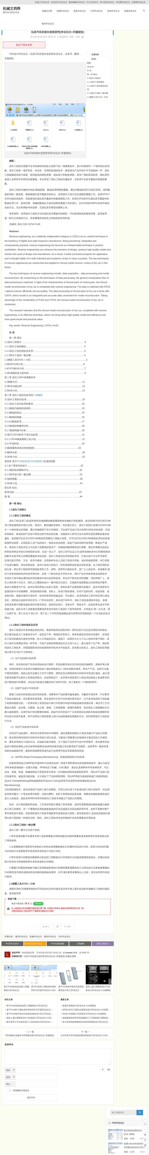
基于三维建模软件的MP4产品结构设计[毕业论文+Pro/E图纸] (133, 392)
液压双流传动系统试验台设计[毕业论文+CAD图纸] (134, 551)
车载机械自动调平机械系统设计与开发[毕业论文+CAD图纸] (134, 485)
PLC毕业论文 (92, 2)
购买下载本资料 (24, 45)
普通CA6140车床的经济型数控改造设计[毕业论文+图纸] (134, 62)
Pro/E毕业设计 (11, 974)
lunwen (69, 983)
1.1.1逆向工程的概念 (86, 82)
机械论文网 (47, 11)
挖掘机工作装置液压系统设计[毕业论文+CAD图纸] (134, 511)
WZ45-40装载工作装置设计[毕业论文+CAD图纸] (79, 1043)
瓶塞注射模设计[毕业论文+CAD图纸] (74, 1034)
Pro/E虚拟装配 (53, 974)
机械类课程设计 (117, 597)
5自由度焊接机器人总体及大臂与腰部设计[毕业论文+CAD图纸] (134, 155)
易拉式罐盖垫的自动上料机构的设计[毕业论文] (134, 75)
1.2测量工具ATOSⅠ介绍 (88, 97)
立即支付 (38, 934)
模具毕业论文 (79, 11)
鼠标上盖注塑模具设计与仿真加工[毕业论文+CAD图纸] (90, 1019)
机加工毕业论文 (42, 2)
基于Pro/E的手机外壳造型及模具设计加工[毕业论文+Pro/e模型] (65, 1019)
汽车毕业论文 (96, 11)
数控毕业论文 (48, 24)
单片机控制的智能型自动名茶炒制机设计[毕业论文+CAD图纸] (85, 1051)
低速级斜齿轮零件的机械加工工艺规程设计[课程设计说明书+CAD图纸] (89, 1047)
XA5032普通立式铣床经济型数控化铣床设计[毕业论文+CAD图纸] (134, 128)
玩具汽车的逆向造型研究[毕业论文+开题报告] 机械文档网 (50, 987)
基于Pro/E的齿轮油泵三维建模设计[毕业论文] (27, 1034)
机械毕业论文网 (15, 1146)
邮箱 (10, 1106)
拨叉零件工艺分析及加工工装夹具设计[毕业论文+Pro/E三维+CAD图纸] (38, 1051)
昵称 (10, 1099)
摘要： (80, 63)
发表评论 (57, 37)
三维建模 (37, 399)
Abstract (81, 67)
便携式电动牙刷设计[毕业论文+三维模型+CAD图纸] (134, 419)
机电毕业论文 (113, 11)
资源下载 (12, 930)
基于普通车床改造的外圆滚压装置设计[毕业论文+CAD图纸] (134, 141)
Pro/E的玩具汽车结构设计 (30, 465)
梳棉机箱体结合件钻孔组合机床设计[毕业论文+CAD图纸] (134, 168)
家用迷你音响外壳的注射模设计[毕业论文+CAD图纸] (134, 326)
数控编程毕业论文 (77, 2)
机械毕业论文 (62, 11)
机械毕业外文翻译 (117, 591)
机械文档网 (11, 9)
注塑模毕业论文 (138, 2)
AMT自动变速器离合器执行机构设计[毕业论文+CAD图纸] (134, 472)
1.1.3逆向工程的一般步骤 (88, 93)
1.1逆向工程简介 (85, 78)
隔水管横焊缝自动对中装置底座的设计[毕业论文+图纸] (134, 247)
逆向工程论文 (94, 974)
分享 (62, 957)
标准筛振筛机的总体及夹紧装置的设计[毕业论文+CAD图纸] (134, 300)
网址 (8, 1113)
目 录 (80, 70)
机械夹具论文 (130, 11)
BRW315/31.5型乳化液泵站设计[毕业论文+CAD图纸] (81, 1039)
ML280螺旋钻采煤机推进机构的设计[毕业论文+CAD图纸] (134, 273)
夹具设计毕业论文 (59, 2)
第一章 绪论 (83, 74)
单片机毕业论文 (107, 2)
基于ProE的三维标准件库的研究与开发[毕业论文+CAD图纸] (40, 1019)
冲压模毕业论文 (123, 2)
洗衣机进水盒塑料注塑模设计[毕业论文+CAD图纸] (134, 353)
